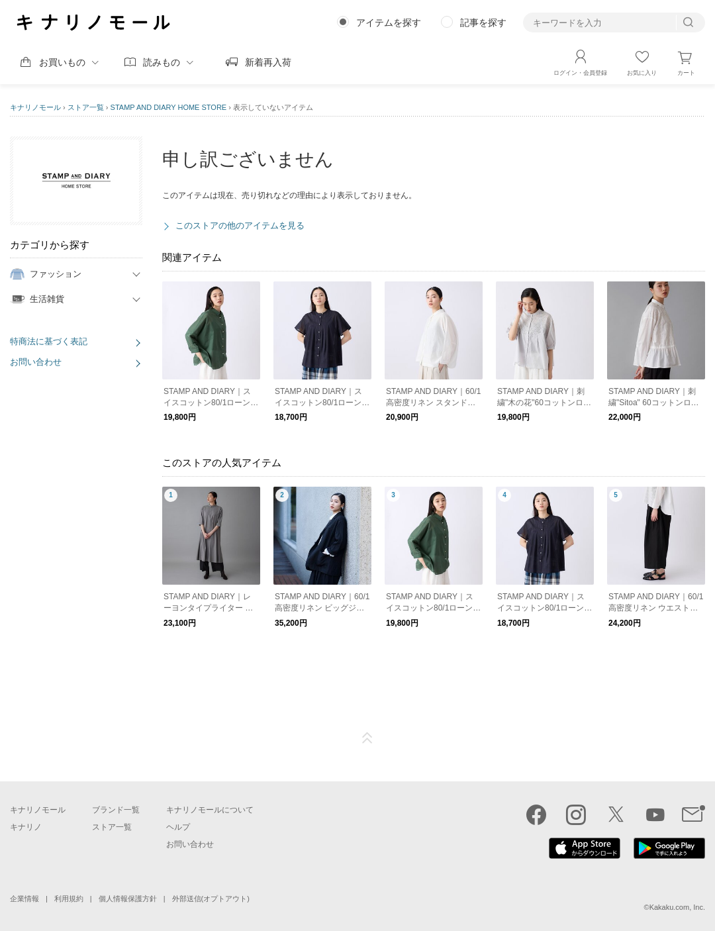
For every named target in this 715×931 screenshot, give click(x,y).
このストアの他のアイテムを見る (240, 225)
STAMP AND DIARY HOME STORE (169, 107)
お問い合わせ (36, 362)
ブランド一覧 (116, 809)
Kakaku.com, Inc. (677, 907)
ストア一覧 (86, 107)
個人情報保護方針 (128, 899)
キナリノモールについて (210, 809)
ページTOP (367, 738)
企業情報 (24, 899)
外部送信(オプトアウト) (211, 899)
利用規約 (68, 899)
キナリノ (26, 827)
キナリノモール (35, 107)
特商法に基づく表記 (48, 341)
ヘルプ (178, 827)
